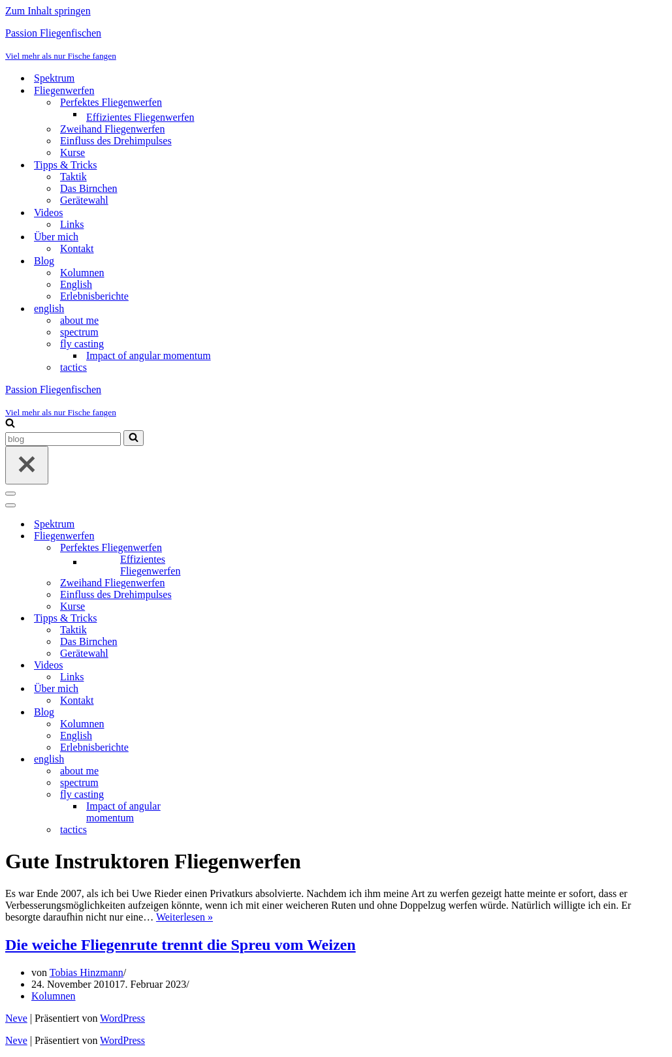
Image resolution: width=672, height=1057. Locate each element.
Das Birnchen (89, 188)
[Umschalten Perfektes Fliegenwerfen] (234, 548)
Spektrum (54, 78)
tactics (73, 367)
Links (72, 224)
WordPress (122, 1018)
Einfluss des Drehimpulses (116, 140)
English (76, 284)
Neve (16, 1018)
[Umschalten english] (234, 759)
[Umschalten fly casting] (234, 794)
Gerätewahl (84, 200)
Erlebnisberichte (94, 296)
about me (79, 320)
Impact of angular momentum (148, 355)
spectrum (79, 332)
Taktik (73, 176)
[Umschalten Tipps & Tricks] (234, 618)
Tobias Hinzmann (86, 972)
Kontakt (77, 248)
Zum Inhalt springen (48, 10)
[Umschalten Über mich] (234, 689)
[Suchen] (10, 424)
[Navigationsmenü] (10, 494)
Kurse (72, 152)
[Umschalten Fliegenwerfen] (234, 536)
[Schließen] (26, 465)
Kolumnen (82, 272)
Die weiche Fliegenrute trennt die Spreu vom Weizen (180, 944)
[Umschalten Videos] (234, 665)
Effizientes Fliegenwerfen (140, 117)
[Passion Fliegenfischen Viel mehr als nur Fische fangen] (336, 44)
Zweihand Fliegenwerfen (112, 128)
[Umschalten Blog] (234, 712)
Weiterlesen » (184, 917)
